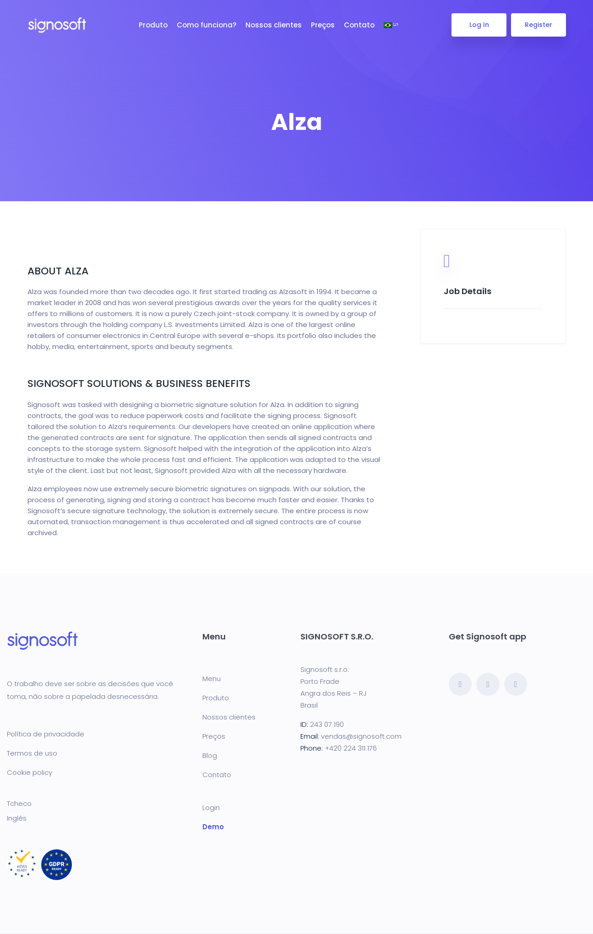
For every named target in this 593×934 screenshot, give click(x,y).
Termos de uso (32, 753)
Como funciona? (206, 25)
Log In (479, 24)
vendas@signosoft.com (361, 736)
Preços (323, 25)
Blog (209, 755)
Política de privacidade (45, 734)
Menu (211, 678)
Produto (153, 25)
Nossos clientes (273, 25)
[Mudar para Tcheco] (94, 803)
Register (538, 24)
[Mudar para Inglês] (94, 817)
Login (211, 807)
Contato (359, 25)
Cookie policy (29, 772)
